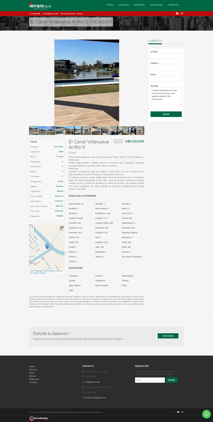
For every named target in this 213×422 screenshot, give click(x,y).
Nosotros (33, 370)
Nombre (154, 51)
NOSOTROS (139, 5)
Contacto (33, 382)
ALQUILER (124, 5)
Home (32, 366)
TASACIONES (156, 5)
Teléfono (154, 63)
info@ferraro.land (50, 14)
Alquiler (32, 376)
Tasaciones (34, 379)
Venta (31, 373)
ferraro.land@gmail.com (95, 398)
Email (153, 74)
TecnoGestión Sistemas (38, 273)
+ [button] (32, 227)
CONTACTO (173, 5)
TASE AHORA (168, 336)
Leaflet (32, 271)
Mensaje (154, 86)
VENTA (110, 5)
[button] (142, 42)
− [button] (32, 231)
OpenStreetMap (49, 271)
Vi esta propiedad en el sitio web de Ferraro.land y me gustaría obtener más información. (166, 96)
